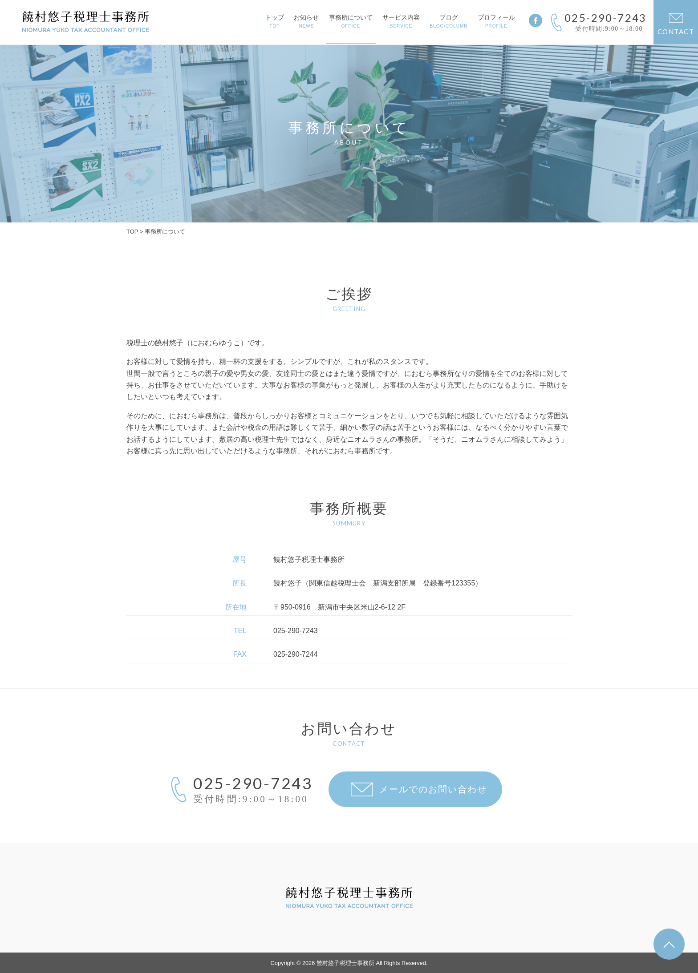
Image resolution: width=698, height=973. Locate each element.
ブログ (449, 21)
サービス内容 (401, 21)
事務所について (351, 21)
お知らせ (306, 21)
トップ (274, 21)
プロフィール (496, 21)
